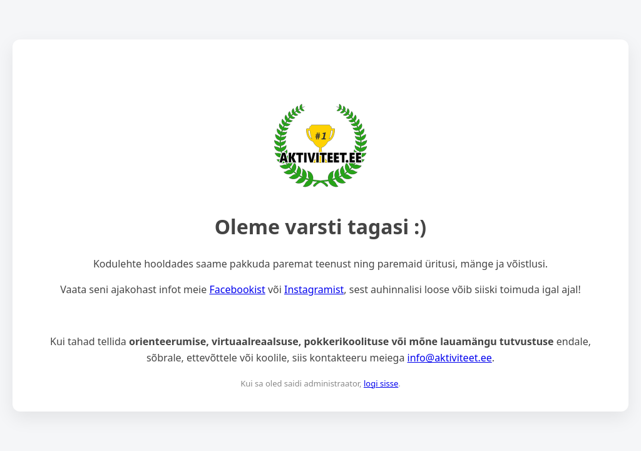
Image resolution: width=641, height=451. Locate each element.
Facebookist (237, 289)
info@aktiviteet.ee (450, 358)
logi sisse (381, 383)
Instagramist (314, 289)
